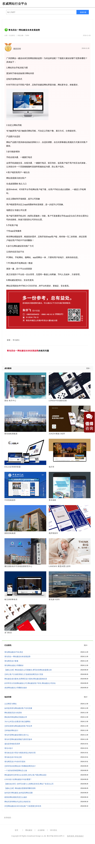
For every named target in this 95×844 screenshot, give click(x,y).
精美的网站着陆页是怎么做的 (15, 797)
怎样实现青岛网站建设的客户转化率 (18, 726)
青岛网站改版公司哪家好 (14, 665)
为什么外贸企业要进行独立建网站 (17, 722)
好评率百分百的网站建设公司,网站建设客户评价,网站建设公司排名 (30, 683)
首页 (16, 830)
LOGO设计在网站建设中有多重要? (17, 779)
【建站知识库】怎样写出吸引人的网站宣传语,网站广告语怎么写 (28, 784)
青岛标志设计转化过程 (13, 757)
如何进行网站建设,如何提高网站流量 (18, 793)
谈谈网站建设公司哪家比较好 (15, 688)
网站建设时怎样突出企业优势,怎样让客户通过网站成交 (25, 775)
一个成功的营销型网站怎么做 (15, 770)
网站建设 (28, 830)
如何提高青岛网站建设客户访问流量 (18, 708)
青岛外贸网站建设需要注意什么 (16, 735)
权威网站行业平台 (14, 3)
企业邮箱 (41, 830)
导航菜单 (91, 3)
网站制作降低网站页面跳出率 (15, 717)
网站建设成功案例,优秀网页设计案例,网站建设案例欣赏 (25, 679)
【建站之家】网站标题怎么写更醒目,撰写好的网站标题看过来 (28, 670)
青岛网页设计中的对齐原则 (14, 762)
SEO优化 (53, 830)
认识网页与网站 (10, 704)
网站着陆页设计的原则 (13, 713)
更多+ (88, 368)
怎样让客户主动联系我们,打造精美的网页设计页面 (23, 674)
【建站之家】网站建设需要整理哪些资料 (20, 788)
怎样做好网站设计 (11, 730)
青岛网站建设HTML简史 (13, 652)
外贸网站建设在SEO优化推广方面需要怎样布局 (22, 806)
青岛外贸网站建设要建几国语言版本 (18, 739)
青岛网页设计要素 (11, 661)
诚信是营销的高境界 (12, 744)
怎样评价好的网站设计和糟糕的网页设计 (20, 766)
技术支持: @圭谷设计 (75, 836)
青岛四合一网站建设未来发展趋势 (17, 657)
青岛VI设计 (8, 748)
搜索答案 (83, 12)
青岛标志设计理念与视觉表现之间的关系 (20, 753)
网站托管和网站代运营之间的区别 (17, 802)
